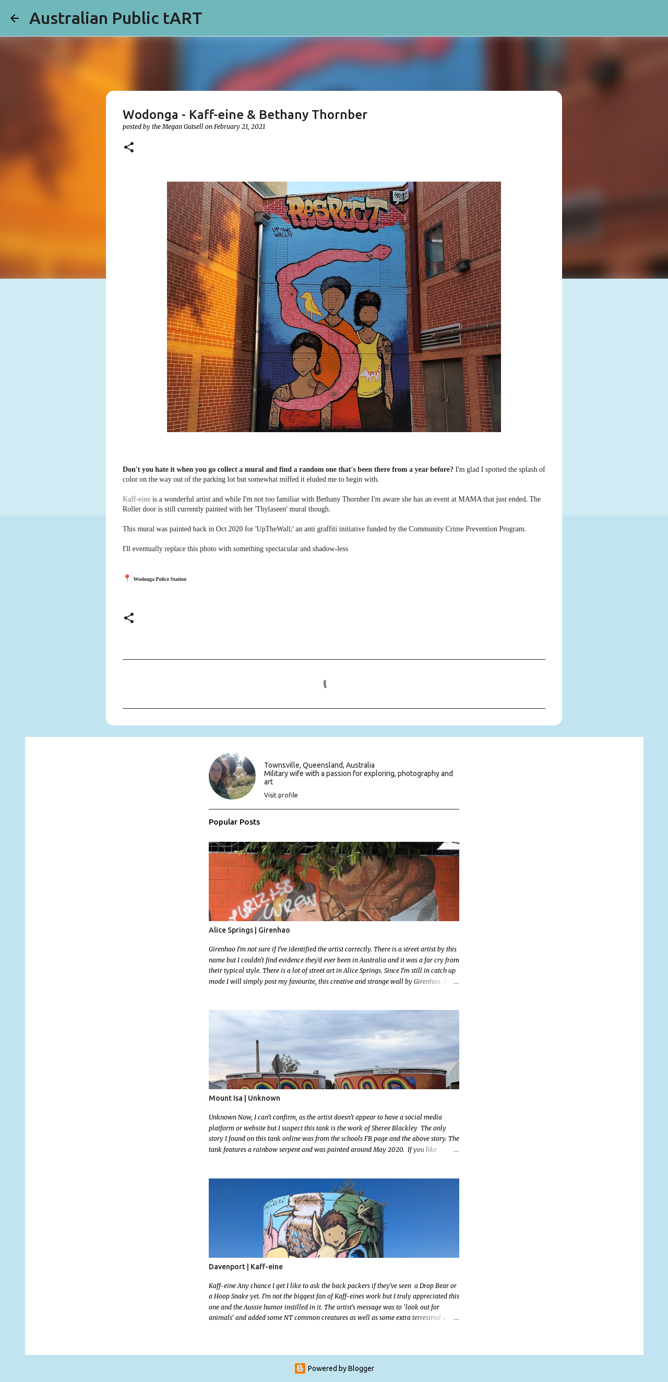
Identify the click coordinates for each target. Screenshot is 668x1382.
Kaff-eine (136, 499)
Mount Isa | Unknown (244, 1098)
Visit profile (281, 795)
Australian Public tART (115, 17)
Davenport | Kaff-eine (246, 1266)
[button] (129, 148)
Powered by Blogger (334, 1368)
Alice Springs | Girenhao (249, 930)
